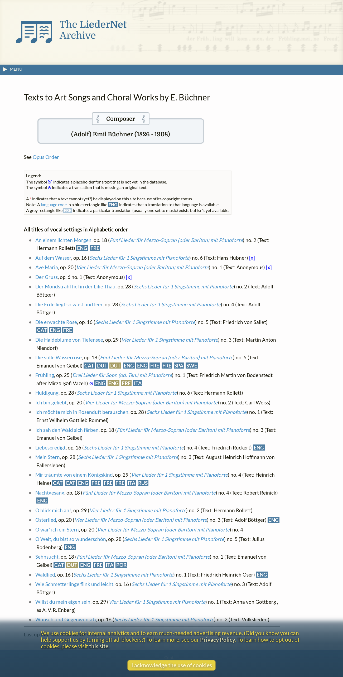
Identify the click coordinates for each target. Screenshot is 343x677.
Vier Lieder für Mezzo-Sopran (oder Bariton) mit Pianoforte (142, 267)
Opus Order (46, 157)
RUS (143, 483)
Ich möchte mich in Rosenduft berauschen (81, 412)
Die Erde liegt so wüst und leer (69, 304)
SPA (178, 365)
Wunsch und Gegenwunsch (65, 619)
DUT (102, 365)
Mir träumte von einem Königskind (74, 475)
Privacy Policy (217, 639)
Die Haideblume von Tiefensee (69, 340)
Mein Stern (47, 457)
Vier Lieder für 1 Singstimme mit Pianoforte (169, 340)
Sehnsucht (47, 557)
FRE (94, 248)
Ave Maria (46, 267)
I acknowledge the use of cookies (171, 665)
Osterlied (45, 520)
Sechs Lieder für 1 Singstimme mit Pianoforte (139, 258)
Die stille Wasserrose (58, 357)
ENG (82, 248)
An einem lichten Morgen (63, 240)
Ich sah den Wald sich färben (67, 430)
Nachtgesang (49, 493)
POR (121, 565)
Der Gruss (46, 277)
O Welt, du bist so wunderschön (70, 539)
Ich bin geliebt (51, 402)
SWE (191, 365)
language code (54, 204)
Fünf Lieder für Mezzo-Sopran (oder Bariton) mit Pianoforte (176, 240)
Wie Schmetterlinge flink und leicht (74, 584)
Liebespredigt (50, 447)
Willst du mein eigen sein (62, 602)
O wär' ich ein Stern (57, 529)
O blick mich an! (53, 510)
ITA (138, 383)
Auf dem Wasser (53, 258)
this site (98, 646)
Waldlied (45, 575)
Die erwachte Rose (56, 322)
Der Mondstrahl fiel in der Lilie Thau (75, 286)
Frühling (44, 375)
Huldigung (47, 393)
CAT (42, 330)
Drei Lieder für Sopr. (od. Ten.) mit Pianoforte (122, 375)
